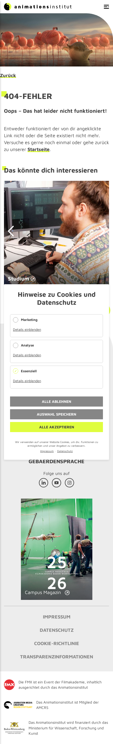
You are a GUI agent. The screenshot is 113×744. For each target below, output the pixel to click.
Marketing (29, 319)
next (99, 231)
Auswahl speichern (56, 414)
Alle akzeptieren (56, 427)
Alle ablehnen (56, 401)
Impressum (47, 451)
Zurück (8, 75)
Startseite (38, 149)
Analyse (27, 345)
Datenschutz (65, 451)
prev (13, 231)
